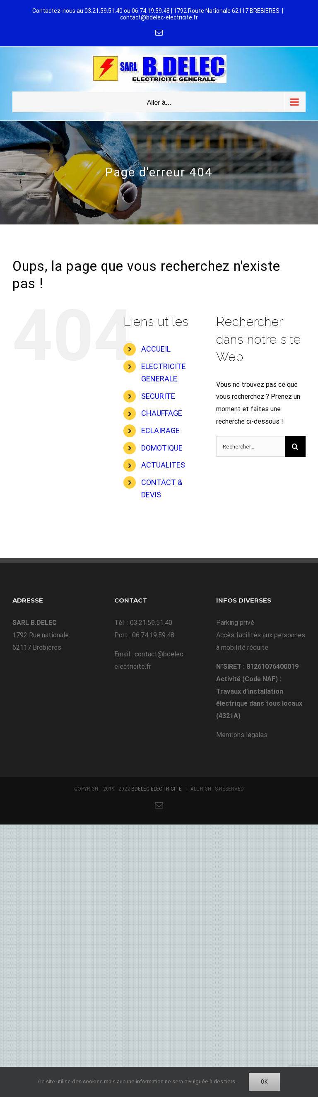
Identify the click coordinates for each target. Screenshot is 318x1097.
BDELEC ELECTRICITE (156, 789)
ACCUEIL (156, 349)
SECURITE (158, 396)
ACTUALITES (163, 464)
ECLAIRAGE (160, 430)
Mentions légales (241, 735)
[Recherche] (295, 446)
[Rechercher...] (250, 446)
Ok (264, 1081)
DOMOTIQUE (162, 448)
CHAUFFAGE (161, 413)
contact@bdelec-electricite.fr (159, 17)
